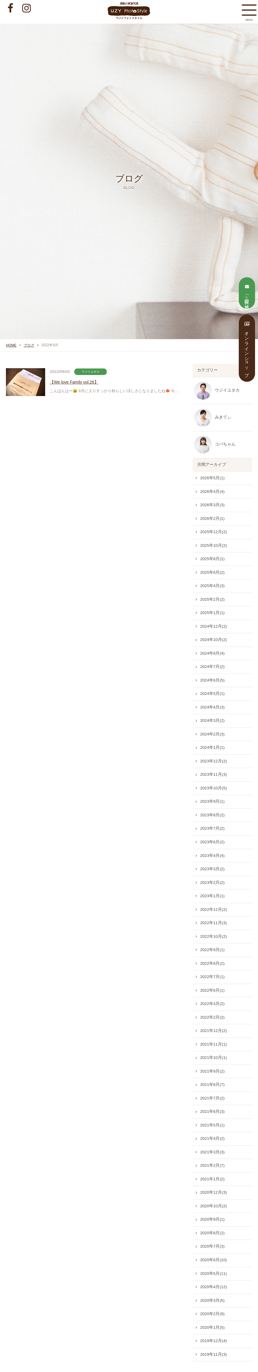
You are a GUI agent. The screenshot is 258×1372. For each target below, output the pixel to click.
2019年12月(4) (213, 1341)
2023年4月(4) (212, 855)
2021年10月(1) (213, 1057)
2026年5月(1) (212, 478)
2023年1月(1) (212, 896)
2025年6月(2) (212, 572)
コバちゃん (225, 444)
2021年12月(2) (213, 1030)
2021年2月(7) (212, 1165)
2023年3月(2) (212, 869)
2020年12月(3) (213, 1192)
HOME (11, 345)
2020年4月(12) (213, 1287)
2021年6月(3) (212, 1111)
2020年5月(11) (213, 1273)
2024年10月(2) (213, 639)
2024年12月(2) (213, 626)
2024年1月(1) (212, 747)
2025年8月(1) (212, 559)
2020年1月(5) (212, 1327)
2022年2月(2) (212, 1017)
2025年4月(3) (212, 586)
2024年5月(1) (212, 693)
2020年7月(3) (212, 1246)
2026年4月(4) (212, 491)
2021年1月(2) (212, 1179)
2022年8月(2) (212, 963)
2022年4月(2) (212, 1003)
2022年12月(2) (213, 909)
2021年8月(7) (212, 1084)
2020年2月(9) (212, 1314)
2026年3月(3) (212, 505)
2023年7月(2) (212, 828)
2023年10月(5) (213, 788)
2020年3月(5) (212, 1300)
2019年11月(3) (213, 1354)
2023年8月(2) (212, 815)
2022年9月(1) (212, 950)
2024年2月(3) (212, 734)
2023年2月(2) (212, 882)
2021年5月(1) (212, 1125)
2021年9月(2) (212, 1071)
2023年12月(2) (213, 761)
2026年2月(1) (212, 518)
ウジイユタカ (227, 390)
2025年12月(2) (213, 532)
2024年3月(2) (212, 720)
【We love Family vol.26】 (84, 382)
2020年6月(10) (213, 1260)
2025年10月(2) (213, 545)
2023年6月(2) (212, 842)
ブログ (29, 345)
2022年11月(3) (213, 923)
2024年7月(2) (212, 666)
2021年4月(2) (212, 1138)
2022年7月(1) (212, 976)
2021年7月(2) (212, 1098)
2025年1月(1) (212, 612)
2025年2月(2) (212, 599)
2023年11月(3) (213, 774)
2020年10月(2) (213, 1206)
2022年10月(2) (213, 936)
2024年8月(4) (212, 653)
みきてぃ (223, 417)
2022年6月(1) (212, 990)
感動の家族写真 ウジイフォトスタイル (129, 11)
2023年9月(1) (212, 801)
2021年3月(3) (212, 1152)
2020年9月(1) (212, 1219)
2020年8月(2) (212, 1233)
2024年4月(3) (212, 707)
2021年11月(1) (213, 1044)
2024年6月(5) (212, 680)
